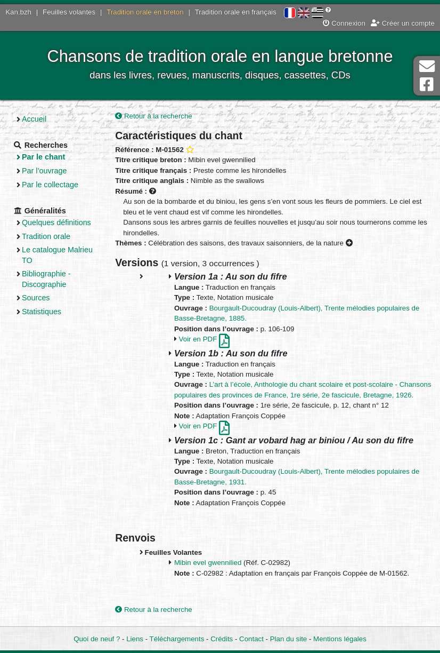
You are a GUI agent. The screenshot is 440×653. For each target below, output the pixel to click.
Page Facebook (427, 84)
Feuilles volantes (69, 12)
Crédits (221, 639)
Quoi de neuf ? (97, 639)
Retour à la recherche (153, 116)
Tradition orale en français (235, 12)
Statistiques (41, 311)
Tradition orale (46, 236)
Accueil (34, 119)
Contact (251, 639)
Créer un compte (403, 23)
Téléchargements (177, 639)
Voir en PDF (204, 339)
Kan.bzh (18, 12)
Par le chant (43, 157)
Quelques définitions (56, 222)
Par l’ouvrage (44, 170)
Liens (134, 639)
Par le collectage (50, 184)
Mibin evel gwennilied (207, 563)
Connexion (344, 23)
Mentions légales (339, 639)
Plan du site (288, 639)
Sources (36, 297)
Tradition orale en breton (145, 12)
